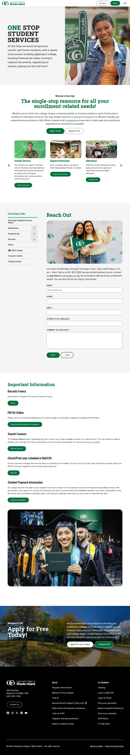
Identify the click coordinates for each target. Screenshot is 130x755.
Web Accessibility (96, 746)
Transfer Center (15, 256)
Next (121, 165)
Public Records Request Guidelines (68, 708)
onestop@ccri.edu (71, 275)
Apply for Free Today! (80, 644)
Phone (50, 296)
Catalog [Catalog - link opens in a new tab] (101, 687)
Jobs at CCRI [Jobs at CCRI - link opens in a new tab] (58, 713)
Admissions (93, 180)
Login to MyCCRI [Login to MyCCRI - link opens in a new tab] (106, 692)
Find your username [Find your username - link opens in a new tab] (107, 703)
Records (11, 239)
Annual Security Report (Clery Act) (68, 703)
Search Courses (17, 449)
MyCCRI (14, 473)
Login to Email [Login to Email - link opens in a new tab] (104, 698)
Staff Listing (15, 250)
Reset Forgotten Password (110, 708)
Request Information (60, 174)
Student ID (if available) (58, 319)
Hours (10, 244)
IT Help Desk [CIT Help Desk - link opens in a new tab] (104, 723)
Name (50, 285)
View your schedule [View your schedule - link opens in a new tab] (107, 713)
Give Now (102, 3)
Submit (53, 355)
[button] (34, 228)
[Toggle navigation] (125, 3)
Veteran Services (23, 185)
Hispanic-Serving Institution (65, 718)
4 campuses (71, 120)
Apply (115, 3)
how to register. (93, 442)
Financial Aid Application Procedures (25, 424)
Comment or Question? (58, 330)
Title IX (55, 698)
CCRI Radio (103, 718)
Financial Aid (13, 233)
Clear (67, 355)
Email (50, 308)
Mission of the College (63, 692)
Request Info (74, 131)
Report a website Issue (63, 723)
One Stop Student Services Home (20, 221)
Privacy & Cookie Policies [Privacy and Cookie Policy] (114, 746)
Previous (9, 165)
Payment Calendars (18, 500)
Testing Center (14, 261)
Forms (13, 403)
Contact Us (14, 704)
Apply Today (55, 131)
